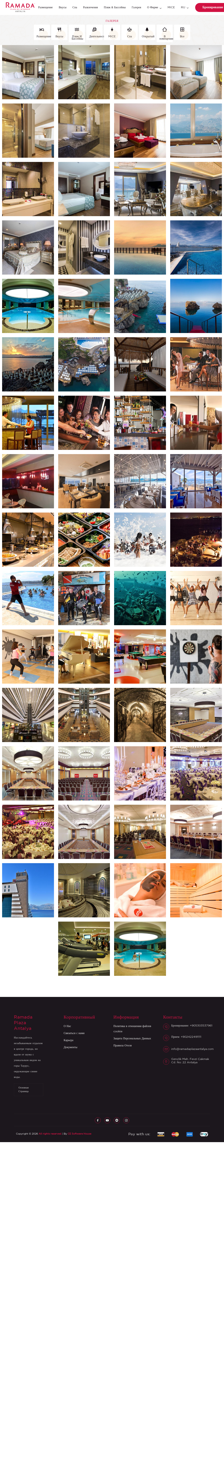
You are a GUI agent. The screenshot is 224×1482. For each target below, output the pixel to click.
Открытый (148, 32)
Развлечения (90, 7)
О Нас (67, 1026)
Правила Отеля (122, 1045)
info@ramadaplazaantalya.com (192, 1049)
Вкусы (62, 7)
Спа (74, 7)
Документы (70, 1047)
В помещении (166, 33)
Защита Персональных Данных (132, 1038)
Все (182, 32)
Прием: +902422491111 (186, 1037)
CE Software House (79, 1134)
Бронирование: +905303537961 (191, 1025)
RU (183, 7)
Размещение (45, 7)
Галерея (136, 7)
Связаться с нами (74, 1033)
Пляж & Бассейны (115, 7)
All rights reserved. (50, 1134)
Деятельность (96, 32)
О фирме (152, 7)
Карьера (68, 1040)
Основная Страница (23, 1089)
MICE (171, 7)
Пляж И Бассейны (77, 33)
